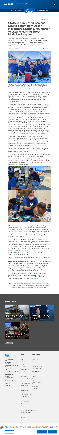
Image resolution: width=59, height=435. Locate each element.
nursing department (29, 283)
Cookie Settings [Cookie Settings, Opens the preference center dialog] (9, 432)
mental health (32, 288)
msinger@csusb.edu (27, 277)
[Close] (56, 427)
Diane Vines (32, 290)
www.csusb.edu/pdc (36, 279)
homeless (22, 286)
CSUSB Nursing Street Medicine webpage (27, 253)
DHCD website (18, 259)
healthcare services (16, 288)
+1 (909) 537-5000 (9, 369)
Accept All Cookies (42, 432)
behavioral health (25, 288)
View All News (9, 346)
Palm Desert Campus (16, 283)
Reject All (52, 432)
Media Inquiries (44, 19)
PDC (23, 283)
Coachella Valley (15, 286)
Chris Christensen (40, 290)
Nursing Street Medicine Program (38, 286)
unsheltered (28, 286)
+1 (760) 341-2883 (9, 383)
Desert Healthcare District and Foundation (20, 290)
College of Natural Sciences (40, 283)
